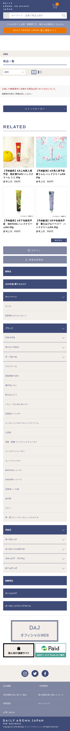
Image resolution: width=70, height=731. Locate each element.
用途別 (8, 530)
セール (8, 306)
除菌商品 (9, 581)
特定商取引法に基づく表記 (15, 695)
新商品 (8, 271)
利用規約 (7, 703)
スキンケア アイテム (15, 558)
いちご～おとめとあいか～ (17, 404)
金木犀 (8, 498)
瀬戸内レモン (11, 385)
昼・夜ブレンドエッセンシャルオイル (22, 517)
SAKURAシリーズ (13, 479)
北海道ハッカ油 (12, 489)
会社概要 (7, 686)
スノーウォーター (13, 461)
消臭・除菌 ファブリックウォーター (21, 442)
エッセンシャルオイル (15, 549)
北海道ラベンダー (13, 414)
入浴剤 (8, 432)
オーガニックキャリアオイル (18, 606)
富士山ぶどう (11, 395)
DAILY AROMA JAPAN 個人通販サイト (35, 30)
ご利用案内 (43, 686)
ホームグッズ (11, 568)
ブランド (9, 328)
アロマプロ (10, 337)
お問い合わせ (9, 712)
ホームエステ (11, 593)
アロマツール (11, 366)
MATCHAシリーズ (13, 470)
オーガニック (11, 539)
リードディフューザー (15, 451)
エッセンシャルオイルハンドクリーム (22, 423)
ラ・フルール (11, 357)
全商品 (5, 54)
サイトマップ (44, 703)
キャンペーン (11, 297)
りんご (8, 508)
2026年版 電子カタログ (15, 284)
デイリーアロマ (12, 347)
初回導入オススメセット (16, 316)
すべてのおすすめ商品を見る (59, 240)
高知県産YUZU (12, 376)
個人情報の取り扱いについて (51, 695)
